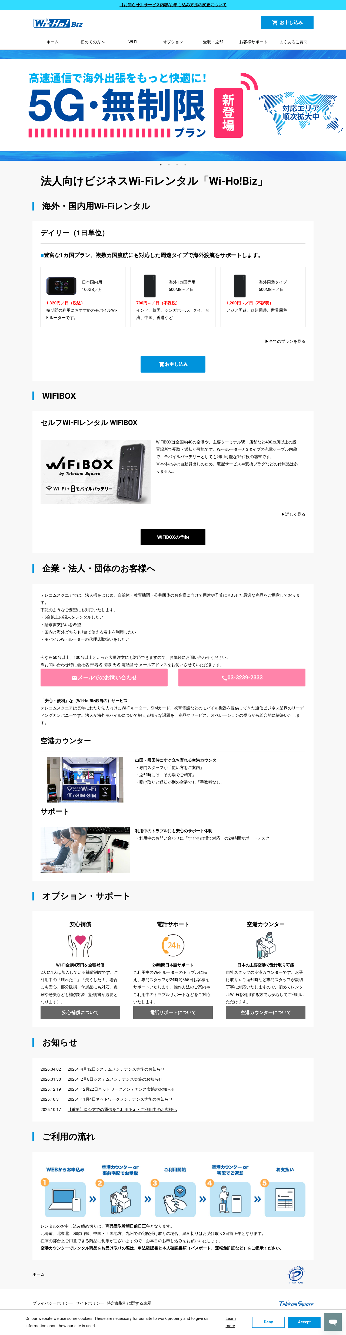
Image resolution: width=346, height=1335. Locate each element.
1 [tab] (161, 164)
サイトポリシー (90, 1303)
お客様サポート (253, 42)
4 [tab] (185, 164)
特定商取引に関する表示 (129, 1303)
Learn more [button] (231, 1322)
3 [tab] (177, 164)
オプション (173, 42)
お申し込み (287, 22)
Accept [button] (304, 1322)
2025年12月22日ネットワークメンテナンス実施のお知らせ (121, 1089)
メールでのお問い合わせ (104, 677)
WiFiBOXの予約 (173, 537)
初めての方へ (93, 42)
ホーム (52, 42)
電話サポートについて (173, 1012)
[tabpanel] (173, 105)
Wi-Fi (132, 42)
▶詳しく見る (293, 514)
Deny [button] (268, 1322)
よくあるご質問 (293, 42)
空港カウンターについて (266, 1012)
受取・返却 (213, 42)
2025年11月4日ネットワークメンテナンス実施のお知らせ (120, 1099)
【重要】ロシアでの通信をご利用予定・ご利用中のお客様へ (122, 1109)
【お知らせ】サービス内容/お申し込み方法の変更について (173, 4)
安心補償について (80, 1012)
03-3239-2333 (242, 677)
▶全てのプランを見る (285, 341)
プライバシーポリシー (52, 1303)
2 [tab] (169, 164)
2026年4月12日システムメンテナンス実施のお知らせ (116, 1069)
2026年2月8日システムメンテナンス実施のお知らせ (115, 1079)
